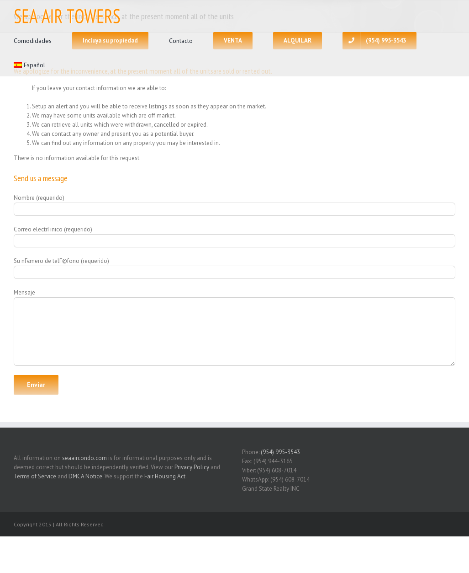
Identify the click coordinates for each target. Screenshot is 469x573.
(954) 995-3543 (280, 452)
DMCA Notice (85, 476)
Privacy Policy (191, 467)
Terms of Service (35, 476)
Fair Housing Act (164, 476)
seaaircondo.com (84, 458)
